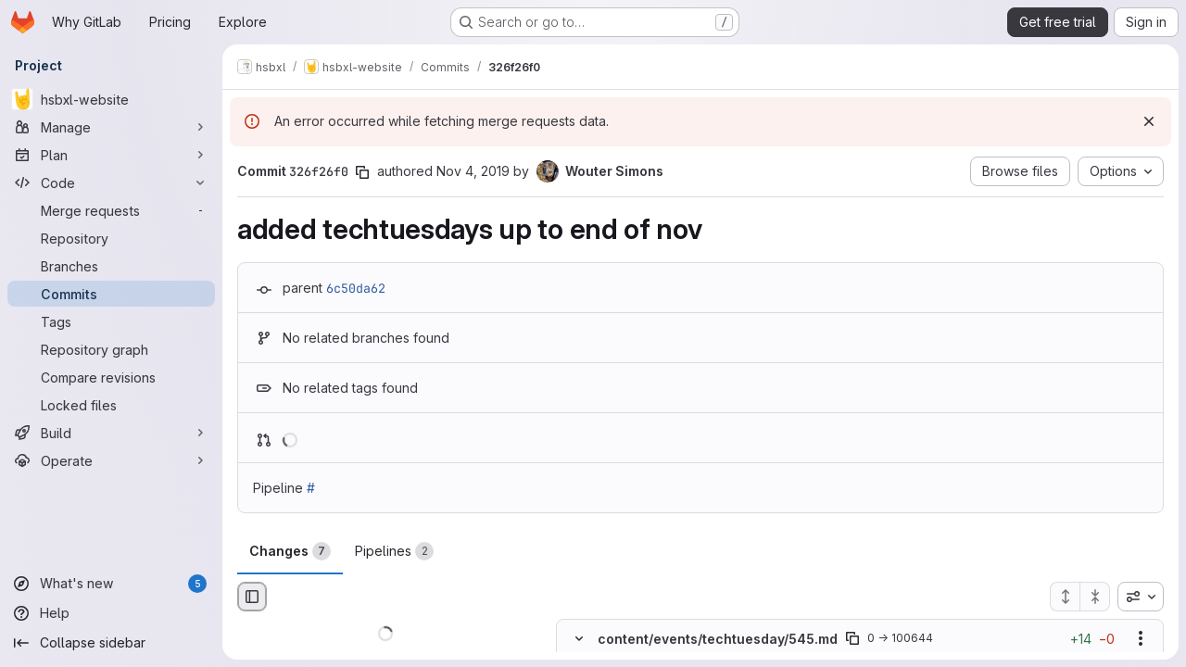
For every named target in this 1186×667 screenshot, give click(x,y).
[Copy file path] (852, 639)
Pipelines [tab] (394, 551)
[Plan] (111, 155)
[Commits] (111, 294)
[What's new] (111, 584)
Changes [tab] (290, 551)
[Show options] (1140, 639)
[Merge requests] (111, 210)
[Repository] (111, 238)
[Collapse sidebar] (111, 643)
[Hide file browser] (252, 596)
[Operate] (111, 460)
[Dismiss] (1149, 121)
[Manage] (111, 127)
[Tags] (111, 321)
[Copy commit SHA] (362, 172)
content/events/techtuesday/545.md (718, 639)
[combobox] (1140, 596)
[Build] (111, 433)
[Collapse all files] (1095, 596)
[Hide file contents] (579, 639)
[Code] (111, 182)
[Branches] (111, 266)
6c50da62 (355, 288)
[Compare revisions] (111, 377)
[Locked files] (111, 405)
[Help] (111, 613)
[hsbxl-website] (111, 99)
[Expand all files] (1064, 596)
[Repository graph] (111, 349)
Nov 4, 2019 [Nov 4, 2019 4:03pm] (473, 171)
